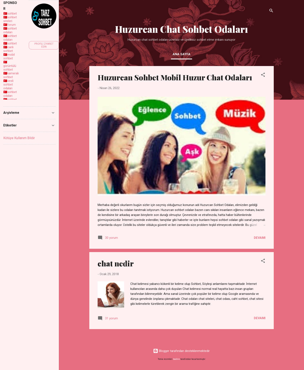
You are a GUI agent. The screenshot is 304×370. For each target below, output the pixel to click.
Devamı (259, 238)
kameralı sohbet (11, 75)
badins (176, 359)
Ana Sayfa (181, 54)
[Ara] (271, 11)
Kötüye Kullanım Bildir (19, 138)
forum (11, 25)
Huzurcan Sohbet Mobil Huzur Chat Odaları (175, 77)
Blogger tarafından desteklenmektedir (181, 351)
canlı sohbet (8, 49)
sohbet (12, 13)
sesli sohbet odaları (8, 84)
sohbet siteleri (10, 19)
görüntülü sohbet (9, 67)
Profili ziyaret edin (43, 45)
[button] (262, 75)
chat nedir (116, 263)
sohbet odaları (10, 30)
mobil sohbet (9, 56)
